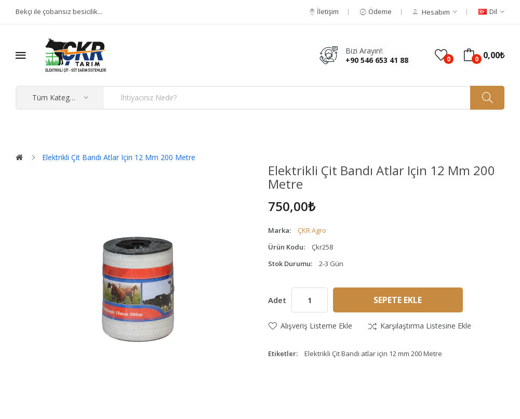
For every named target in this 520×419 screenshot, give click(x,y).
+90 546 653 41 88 (376, 60)
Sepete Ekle (398, 300)
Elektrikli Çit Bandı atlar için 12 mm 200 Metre (118, 157)
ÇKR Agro (312, 230)
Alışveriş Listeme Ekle (316, 326)
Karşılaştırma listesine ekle (425, 326)
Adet (277, 300)
